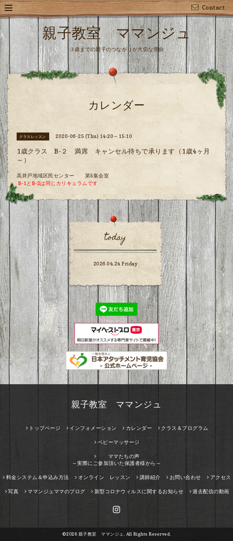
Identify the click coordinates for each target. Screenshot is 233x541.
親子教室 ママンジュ (116, 32)
